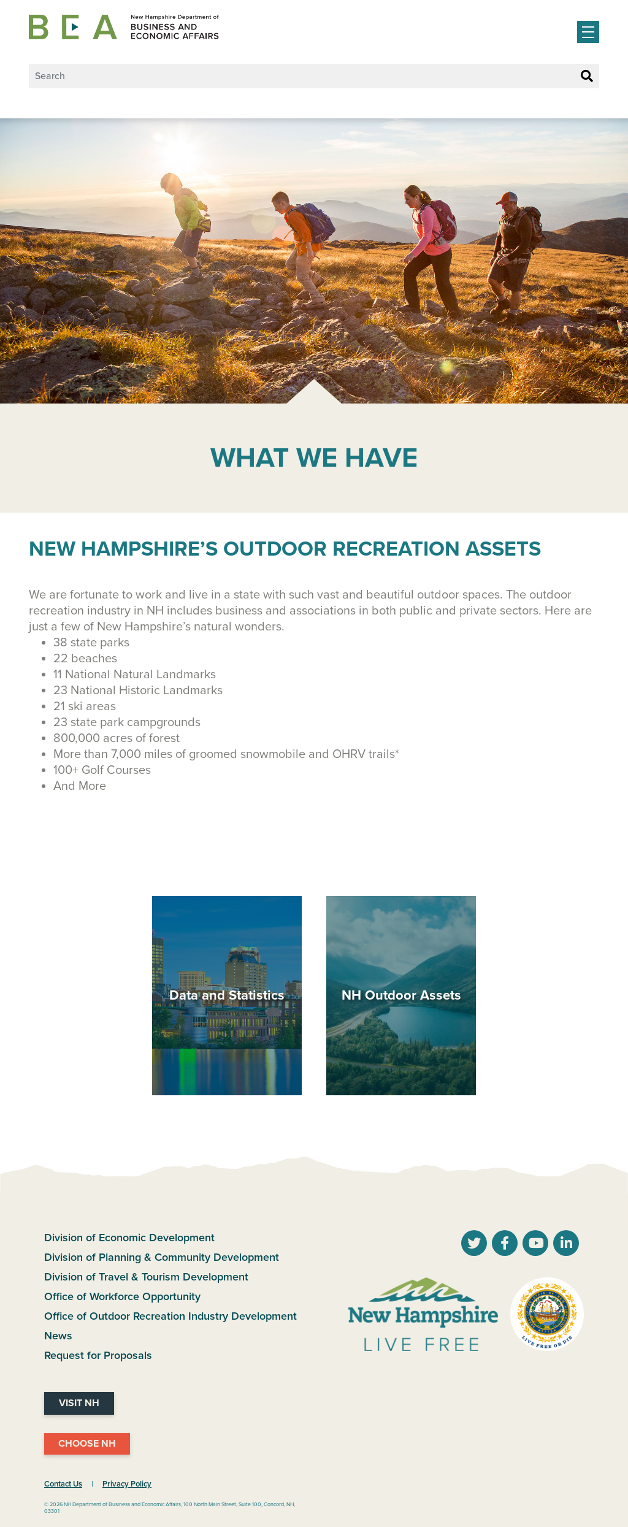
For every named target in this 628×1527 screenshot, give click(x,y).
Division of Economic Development (129, 1237)
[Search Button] (587, 76)
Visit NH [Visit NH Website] (79, 1403)
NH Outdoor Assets (401, 995)
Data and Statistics (227, 995)
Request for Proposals (98, 1355)
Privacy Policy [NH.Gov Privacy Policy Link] (126, 1484)
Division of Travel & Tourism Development (146, 1277)
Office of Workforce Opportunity (122, 1296)
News (58, 1335)
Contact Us (63, 1484)
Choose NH (87, 1443)
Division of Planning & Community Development (161, 1257)
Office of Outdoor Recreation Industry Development (170, 1316)
